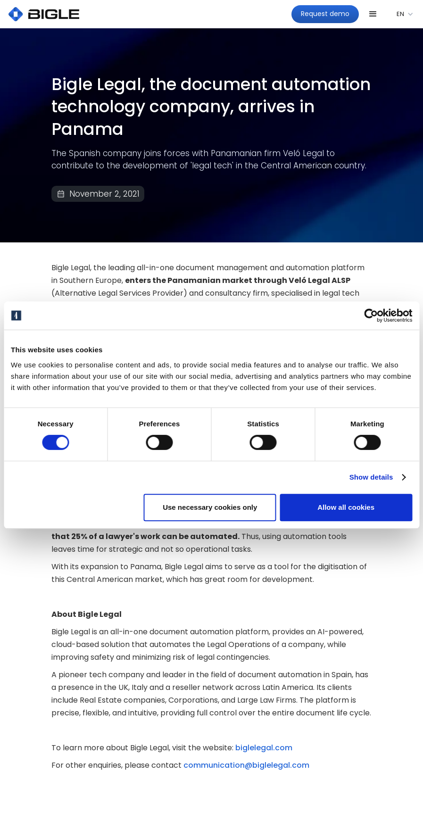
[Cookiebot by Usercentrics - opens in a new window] (371, 315)
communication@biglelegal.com (246, 765)
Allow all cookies (345, 507)
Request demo (325, 13)
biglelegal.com (262, 747)
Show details (371, 477)
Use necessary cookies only (210, 507)
